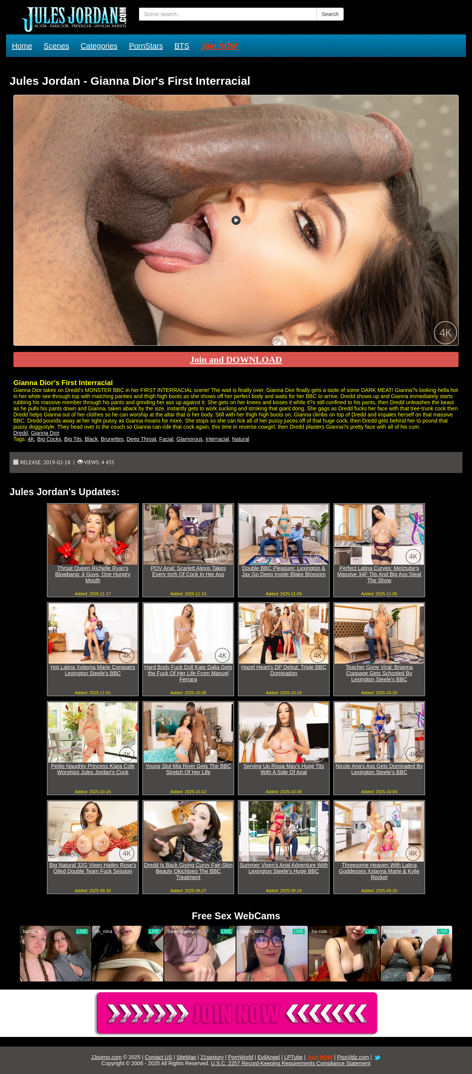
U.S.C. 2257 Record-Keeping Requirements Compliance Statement (290, 1063)
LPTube (293, 1057)
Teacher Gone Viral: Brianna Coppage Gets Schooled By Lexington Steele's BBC (379, 673)
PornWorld (240, 1057)
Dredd (20, 433)
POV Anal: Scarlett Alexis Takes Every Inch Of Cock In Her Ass (188, 571)
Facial (166, 439)
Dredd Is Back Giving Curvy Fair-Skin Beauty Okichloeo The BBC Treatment (188, 871)
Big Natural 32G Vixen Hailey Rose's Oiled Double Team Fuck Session (92, 868)
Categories (99, 46)
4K (30, 439)
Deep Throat (142, 439)
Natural (240, 439)
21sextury (212, 1057)
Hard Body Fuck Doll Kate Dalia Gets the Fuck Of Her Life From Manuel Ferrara (188, 673)
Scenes (56, 46)
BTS (182, 46)
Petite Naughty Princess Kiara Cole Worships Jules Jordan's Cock (93, 769)
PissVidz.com (353, 1057)
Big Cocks (49, 439)
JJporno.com (106, 1057)
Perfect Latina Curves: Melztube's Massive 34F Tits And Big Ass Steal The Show (379, 574)
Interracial (217, 439)
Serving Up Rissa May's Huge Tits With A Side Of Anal (283, 769)
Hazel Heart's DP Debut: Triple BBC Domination (284, 670)
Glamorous (189, 439)
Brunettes (112, 439)
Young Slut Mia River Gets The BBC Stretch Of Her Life (188, 769)
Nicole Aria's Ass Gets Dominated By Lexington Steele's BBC (379, 769)
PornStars (146, 46)
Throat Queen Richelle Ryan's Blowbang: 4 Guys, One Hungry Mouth (93, 574)
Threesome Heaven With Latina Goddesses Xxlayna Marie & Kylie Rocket (379, 871)
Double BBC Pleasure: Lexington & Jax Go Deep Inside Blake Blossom (283, 571)
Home (22, 46)
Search (330, 14)
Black (91, 439)
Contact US (158, 1057)
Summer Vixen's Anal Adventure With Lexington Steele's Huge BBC (283, 868)
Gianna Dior (45, 433)
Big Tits (73, 439)
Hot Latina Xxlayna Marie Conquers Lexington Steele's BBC (92, 670)
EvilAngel (268, 1057)
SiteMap (186, 1057)
